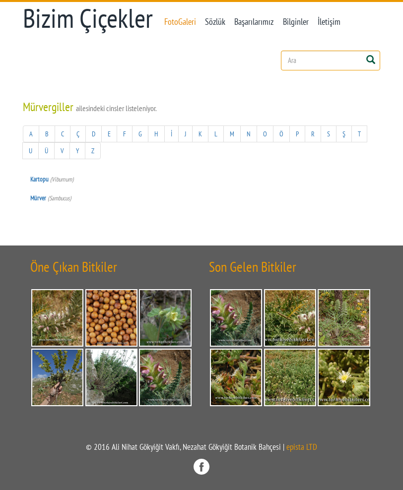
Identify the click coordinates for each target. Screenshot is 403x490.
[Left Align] (370, 59)
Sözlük (215, 21)
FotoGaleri (180, 21)
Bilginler (296, 21)
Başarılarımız (253, 21)
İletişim (329, 21)
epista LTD (301, 446)
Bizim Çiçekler (88, 18)
